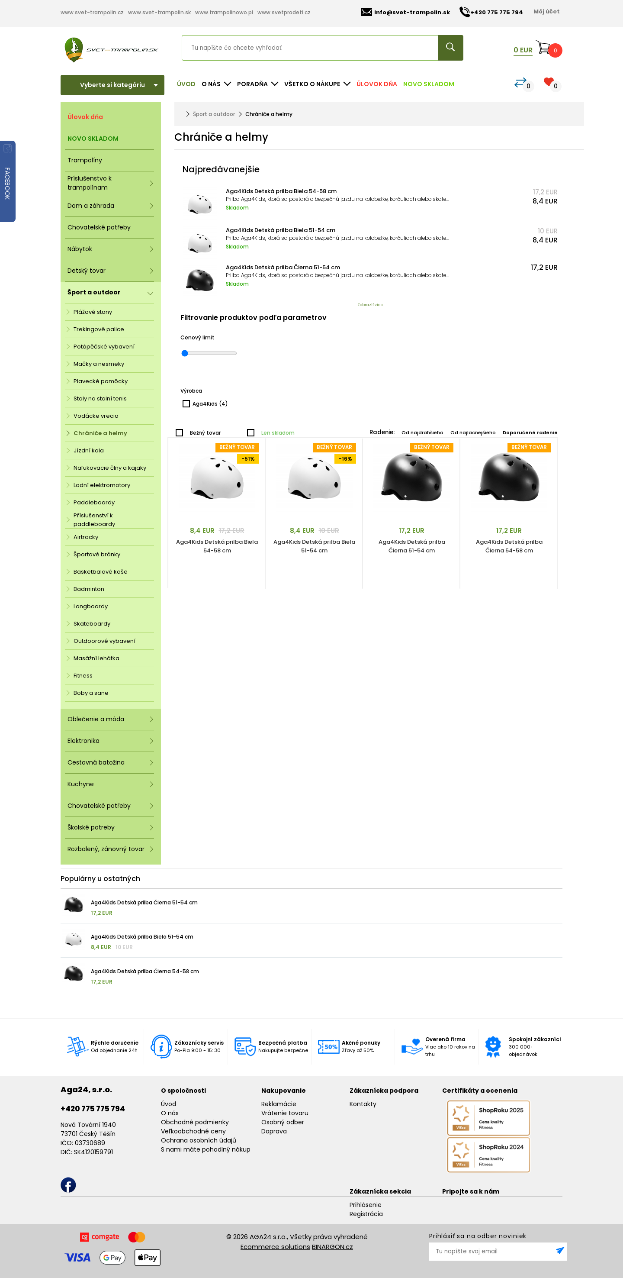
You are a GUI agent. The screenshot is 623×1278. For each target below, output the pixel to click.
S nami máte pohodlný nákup (205, 1149)
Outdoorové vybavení (104, 641)
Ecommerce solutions (275, 1246)
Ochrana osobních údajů (198, 1140)
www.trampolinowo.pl (224, 12)
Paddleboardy (94, 502)
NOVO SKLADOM (428, 84)
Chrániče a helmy (100, 433)
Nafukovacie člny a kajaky (110, 468)
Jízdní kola (89, 450)
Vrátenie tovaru (284, 1113)
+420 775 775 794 (93, 1109)
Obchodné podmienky (195, 1122)
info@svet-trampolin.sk (405, 12)
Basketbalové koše (101, 572)
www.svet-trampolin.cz (92, 12)
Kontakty (363, 1104)
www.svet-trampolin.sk (159, 12)
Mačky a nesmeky (99, 364)
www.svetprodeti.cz (284, 12)
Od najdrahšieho (422, 432)
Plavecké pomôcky (101, 381)
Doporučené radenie (530, 432)
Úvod (186, 84)
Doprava (274, 1131)
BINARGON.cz (332, 1246)
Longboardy (91, 606)
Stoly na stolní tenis (100, 398)
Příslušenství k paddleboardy (94, 519)
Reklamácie (278, 1104)
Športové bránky (97, 554)
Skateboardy (92, 624)
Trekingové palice (99, 329)
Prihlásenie (366, 1205)
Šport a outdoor (214, 114)
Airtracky (86, 537)
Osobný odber (282, 1122)
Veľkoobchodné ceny (193, 1131)
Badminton (89, 589)
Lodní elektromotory (102, 485)
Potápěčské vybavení (104, 346)
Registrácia (366, 1214)
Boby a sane (91, 693)
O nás (170, 1113)
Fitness (83, 675)
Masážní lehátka (96, 658)
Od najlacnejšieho (473, 432)
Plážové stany (93, 312)
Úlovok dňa (376, 84)
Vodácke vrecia (96, 416)
